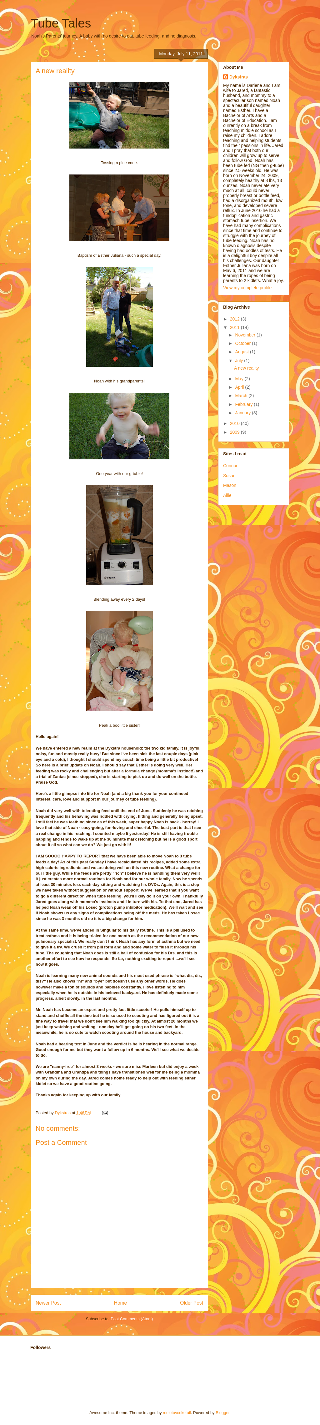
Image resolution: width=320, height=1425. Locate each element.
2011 (235, 327)
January (243, 412)
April (240, 387)
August (242, 351)
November (245, 334)
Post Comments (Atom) (132, 1318)
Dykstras (238, 76)
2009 (235, 432)
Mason (229, 485)
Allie (227, 495)
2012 (235, 318)
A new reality (246, 368)
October (243, 343)
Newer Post (48, 1303)
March (241, 395)
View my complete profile (247, 287)
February (244, 404)
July (239, 360)
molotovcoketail (177, 1412)
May (239, 378)
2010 (235, 423)
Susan (229, 475)
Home (120, 1303)
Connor (230, 465)
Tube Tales (61, 23)
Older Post (191, 1303)
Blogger (222, 1412)
